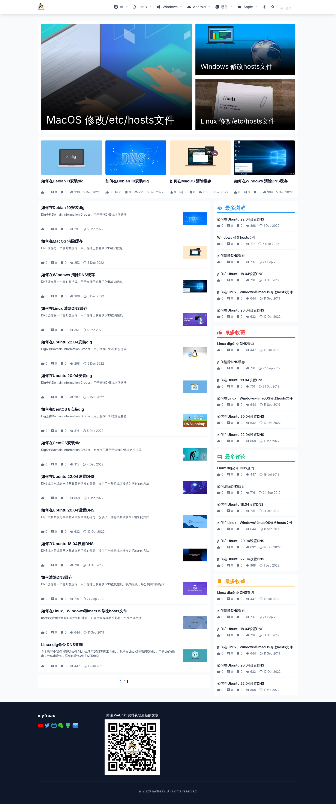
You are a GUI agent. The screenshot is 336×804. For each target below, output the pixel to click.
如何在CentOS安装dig (61, 443)
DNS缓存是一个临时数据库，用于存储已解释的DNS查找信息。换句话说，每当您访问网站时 (103, 584)
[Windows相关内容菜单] (121, 7)
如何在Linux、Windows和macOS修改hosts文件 (84, 611)
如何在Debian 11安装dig (62, 181)
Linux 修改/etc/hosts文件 (238, 121)
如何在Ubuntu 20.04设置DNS (67, 510)
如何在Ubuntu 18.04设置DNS (67, 543)
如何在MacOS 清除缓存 (190, 181)
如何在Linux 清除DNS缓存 (64, 308)
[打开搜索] (273, 7)
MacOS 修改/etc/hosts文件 (110, 120)
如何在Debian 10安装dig (127, 181)
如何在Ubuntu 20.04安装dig (66, 375)
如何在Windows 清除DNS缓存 (261, 181)
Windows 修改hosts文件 (237, 66)
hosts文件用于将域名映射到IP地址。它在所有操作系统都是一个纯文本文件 (91, 618)
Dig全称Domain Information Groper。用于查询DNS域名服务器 (84, 214)
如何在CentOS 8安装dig (62, 409)
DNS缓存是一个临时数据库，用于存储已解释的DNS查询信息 (82, 248)
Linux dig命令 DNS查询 (62, 644)
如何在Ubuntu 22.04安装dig (66, 342)
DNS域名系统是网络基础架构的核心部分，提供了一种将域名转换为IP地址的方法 (95, 483)
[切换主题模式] (264, 7)
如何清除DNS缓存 (56, 577)
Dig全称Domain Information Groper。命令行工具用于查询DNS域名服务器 (91, 450)
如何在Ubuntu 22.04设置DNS (67, 476)
